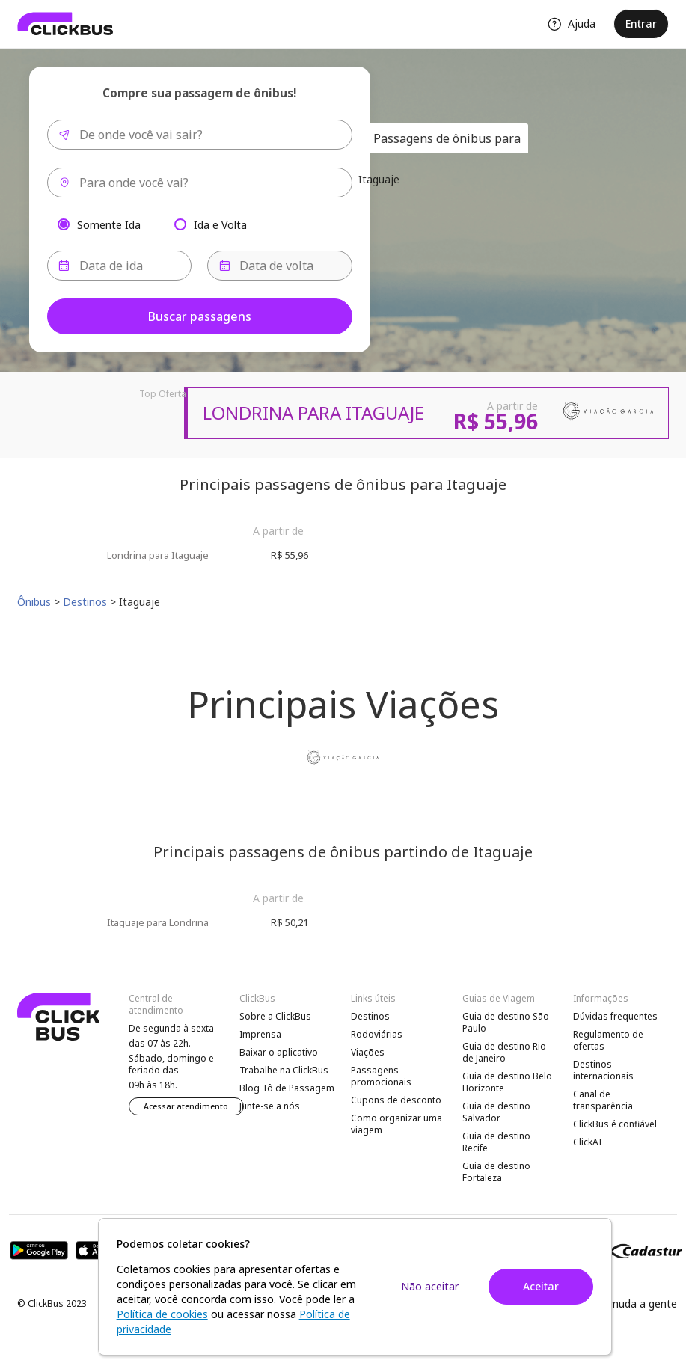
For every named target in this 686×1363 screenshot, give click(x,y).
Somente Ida (109, 224)
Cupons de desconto (396, 1100)
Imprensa (260, 1034)
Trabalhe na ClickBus (283, 1070)
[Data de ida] (119, 266)
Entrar (641, 23)
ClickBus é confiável (615, 1124)
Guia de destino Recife (496, 1142)
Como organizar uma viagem (396, 1124)
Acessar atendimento (186, 1106)
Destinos (370, 1016)
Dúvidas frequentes (615, 1016)
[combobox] (199, 135)
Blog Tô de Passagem (286, 1088)
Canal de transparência (603, 1100)
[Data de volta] (279, 266)
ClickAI (587, 1142)
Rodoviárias (376, 1034)
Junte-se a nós (269, 1106)
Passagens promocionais (381, 1076)
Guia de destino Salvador (496, 1112)
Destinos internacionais (603, 1070)
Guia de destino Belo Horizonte (507, 1082)
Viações (368, 1052)
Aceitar (541, 1286)
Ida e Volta (220, 224)
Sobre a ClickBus (275, 1016)
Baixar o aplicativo (278, 1052)
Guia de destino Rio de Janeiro (504, 1052)
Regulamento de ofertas (608, 1040)
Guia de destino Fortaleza (496, 1172)
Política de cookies (162, 1314)
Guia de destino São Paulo (505, 1022)
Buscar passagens (199, 316)
